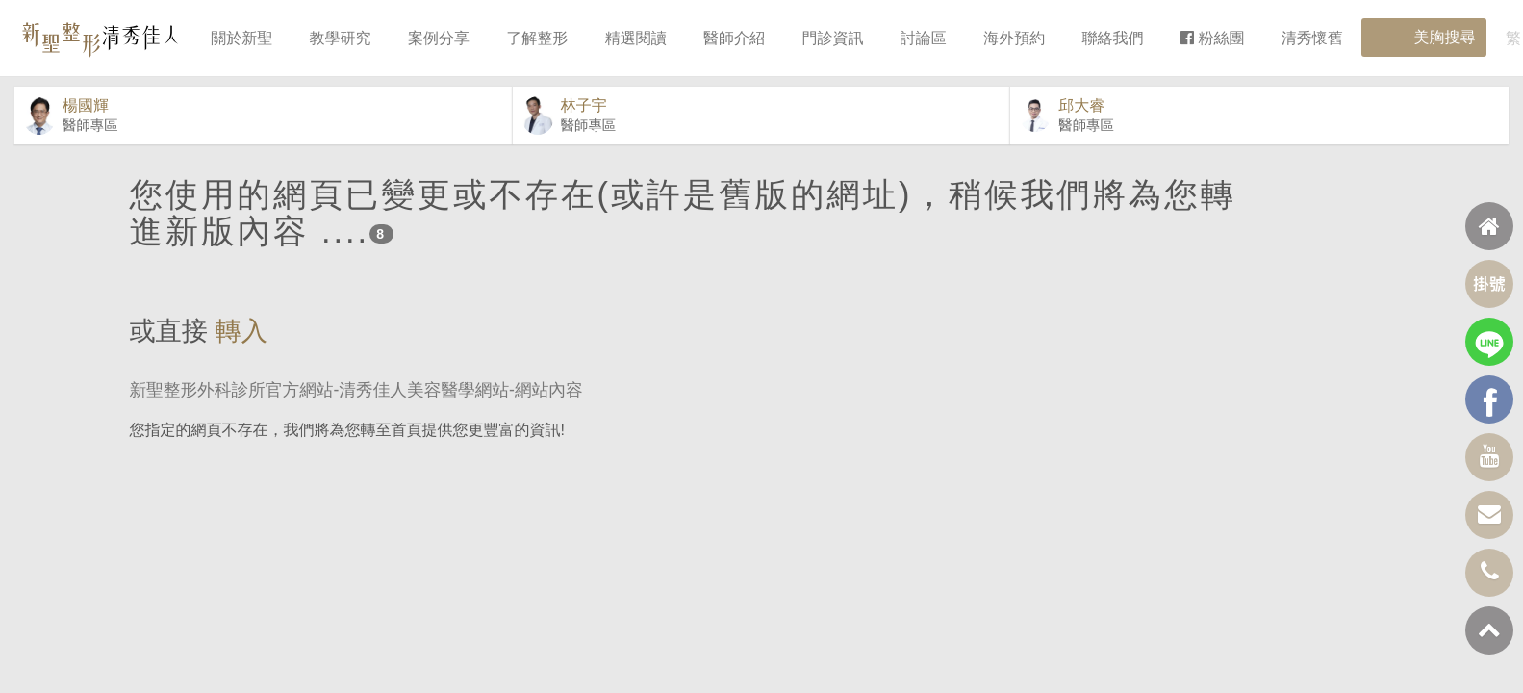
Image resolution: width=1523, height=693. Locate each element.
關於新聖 (241, 38)
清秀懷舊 (1312, 38)
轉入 (241, 361)
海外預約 (1014, 38)
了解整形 (537, 38)
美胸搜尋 (1424, 37)
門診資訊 (832, 38)
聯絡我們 (1113, 38)
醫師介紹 (734, 38)
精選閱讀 (636, 38)
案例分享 (439, 38)
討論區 (924, 38)
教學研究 (340, 38)
